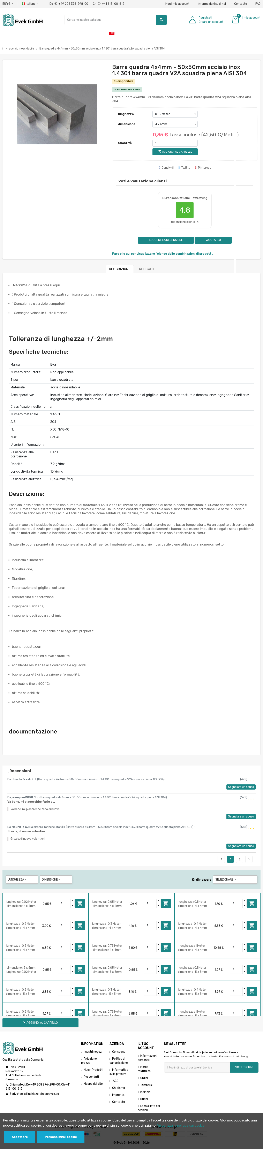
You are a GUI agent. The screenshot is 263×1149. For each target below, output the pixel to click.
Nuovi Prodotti (93, 1070)
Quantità (125, 143)
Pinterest (203, 167)
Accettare (20, 1137)
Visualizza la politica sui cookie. (181, 1125)
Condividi (166, 167)
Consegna (118, 1051)
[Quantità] (175, 143)
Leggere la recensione (166, 240)
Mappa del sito (93, 1084)
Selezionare (226, 879)
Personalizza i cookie (61, 1137)
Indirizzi (145, 1092)
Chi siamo (118, 1088)
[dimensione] (175, 124)
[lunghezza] (175, 114)
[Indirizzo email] (197, 1067)
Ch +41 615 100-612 (108, 4)
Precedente (221, 859)
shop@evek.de (49, 1094)
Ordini (144, 1078)
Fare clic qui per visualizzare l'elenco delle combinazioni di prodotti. (162, 254)
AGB (115, 1081)
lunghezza (126, 114)
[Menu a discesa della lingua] (30, 4)
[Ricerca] (116, 20)
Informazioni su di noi (212, 4)
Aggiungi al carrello (80, 903)
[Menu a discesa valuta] (7, 4)
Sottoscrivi (244, 1067)
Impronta (118, 1095)
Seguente (249, 859)
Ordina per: (201, 880)
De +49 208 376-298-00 (69, 4)
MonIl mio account (177, 4)
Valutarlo (213, 240)
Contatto (240, 4)
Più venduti (91, 1077)
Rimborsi (146, 1085)
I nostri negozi (93, 1051)
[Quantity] (64, 903)
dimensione (126, 124)
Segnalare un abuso (241, 787)
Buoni (144, 1099)
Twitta (184, 167)
